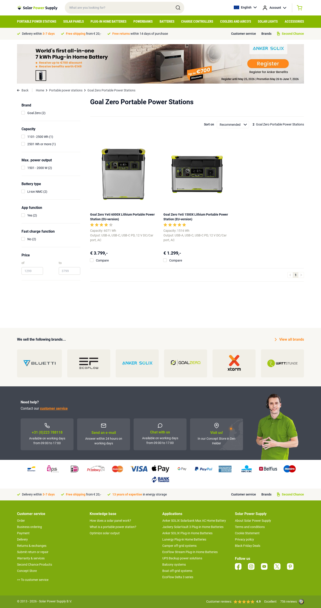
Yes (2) (32, 215)
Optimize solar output (105, 533)
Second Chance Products (34, 564)
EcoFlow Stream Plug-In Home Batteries (190, 552)
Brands (266, 33)
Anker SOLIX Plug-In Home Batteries (187, 533)
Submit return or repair (32, 552)
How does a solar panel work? (110, 520)
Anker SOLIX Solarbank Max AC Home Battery (194, 520)
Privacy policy (244, 539)
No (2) (31, 239)
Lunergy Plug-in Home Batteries (184, 539)
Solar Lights (268, 21)
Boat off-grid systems (177, 571)
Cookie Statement (247, 533)
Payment (23, 533)
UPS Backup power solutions (182, 558)
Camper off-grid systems (179, 545)
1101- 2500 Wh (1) (40, 136)
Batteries (167, 21)
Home (40, 90)
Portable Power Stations (36, 21)
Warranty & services (31, 558)
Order (21, 520)
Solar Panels (73, 21)
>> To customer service (32, 580)
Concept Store (27, 571)
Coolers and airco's (235, 21)
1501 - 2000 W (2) (39, 168)
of (23, 263)
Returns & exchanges (31, 545)
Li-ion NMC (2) (37, 191)
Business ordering (29, 527)
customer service (54, 408)
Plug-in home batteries (108, 21)
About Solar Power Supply (253, 520)
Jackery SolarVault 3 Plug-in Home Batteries (192, 527)
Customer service (243, 33)
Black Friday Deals (247, 545)
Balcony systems (174, 564)
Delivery (22, 539)
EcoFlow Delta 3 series (177, 577)
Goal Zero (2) (36, 113)
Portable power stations (65, 90)
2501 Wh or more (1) (41, 144)
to (60, 263)
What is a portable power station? (113, 527)
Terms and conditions (250, 527)
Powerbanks (143, 21)
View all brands (289, 339)
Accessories (294, 21)
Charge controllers (197, 21)
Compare (102, 260)
